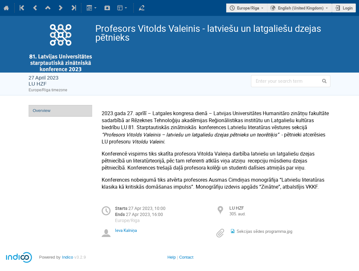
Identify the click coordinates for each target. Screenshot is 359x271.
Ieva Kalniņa (126, 230)
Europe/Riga (248, 8)
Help (171, 257)
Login (348, 8)
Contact (186, 257)
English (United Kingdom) (301, 8)
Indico (67, 257)
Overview (42, 110)
